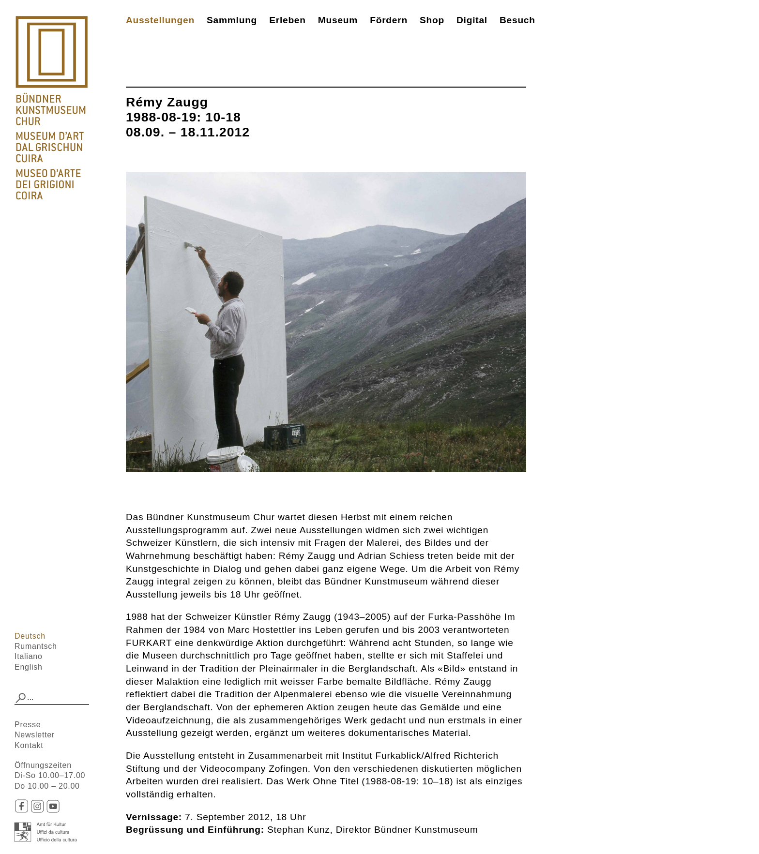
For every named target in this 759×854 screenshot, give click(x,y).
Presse (28, 724)
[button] (21, 698)
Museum (338, 20)
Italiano (29, 656)
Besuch (517, 20)
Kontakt (29, 745)
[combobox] (52, 698)
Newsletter (35, 735)
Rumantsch (36, 646)
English (29, 667)
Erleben (287, 20)
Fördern (389, 20)
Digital (471, 20)
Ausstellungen (160, 20)
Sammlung (232, 20)
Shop (432, 20)
